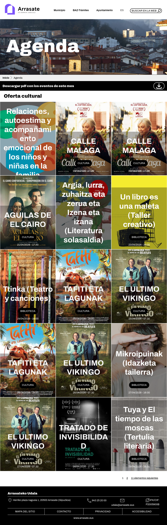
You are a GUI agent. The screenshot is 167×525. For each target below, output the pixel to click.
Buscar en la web (144, 10)
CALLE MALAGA (83, 146)
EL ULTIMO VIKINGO (139, 293)
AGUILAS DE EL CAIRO (27, 219)
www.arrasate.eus (83, 518)
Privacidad (102, 511)
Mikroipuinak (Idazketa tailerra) (139, 363)
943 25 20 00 (99, 500)
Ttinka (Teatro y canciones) (28, 293)
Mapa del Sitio (25, 511)
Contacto (64, 511)
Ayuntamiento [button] (104, 10)
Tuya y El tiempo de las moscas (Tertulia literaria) (139, 427)
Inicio (6, 77)
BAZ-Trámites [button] (81, 10)
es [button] (122, 10)
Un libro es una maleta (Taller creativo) (139, 210)
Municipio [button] (59, 10)
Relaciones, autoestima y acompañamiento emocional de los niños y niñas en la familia (27, 143)
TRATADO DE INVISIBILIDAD (83, 437)
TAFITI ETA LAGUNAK (83, 293)
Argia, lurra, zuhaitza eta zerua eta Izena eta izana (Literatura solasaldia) (83, 212)
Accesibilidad (141, 511)
